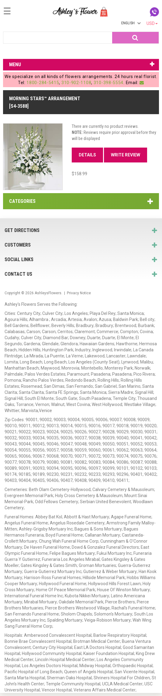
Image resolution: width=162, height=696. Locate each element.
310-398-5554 (108, 82)
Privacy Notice (79, 293)
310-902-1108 (76, 82)
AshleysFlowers (48, 293)
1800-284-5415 (42, 82)
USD (152, 23)
